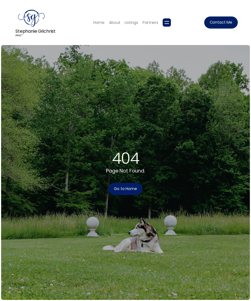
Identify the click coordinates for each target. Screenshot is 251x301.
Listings (131, 22)
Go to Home (125, 188)
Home (99, 22)
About (114, 22)
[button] (167, 22)
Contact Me (221, 22)
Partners (150, 22)
